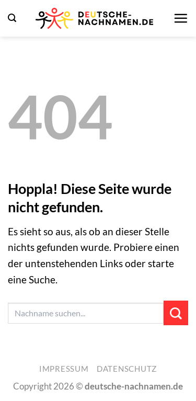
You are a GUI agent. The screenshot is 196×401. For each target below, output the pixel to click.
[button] (12, 18)
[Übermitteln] (176, 313)
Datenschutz (127, 368)
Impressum (64, 368)
